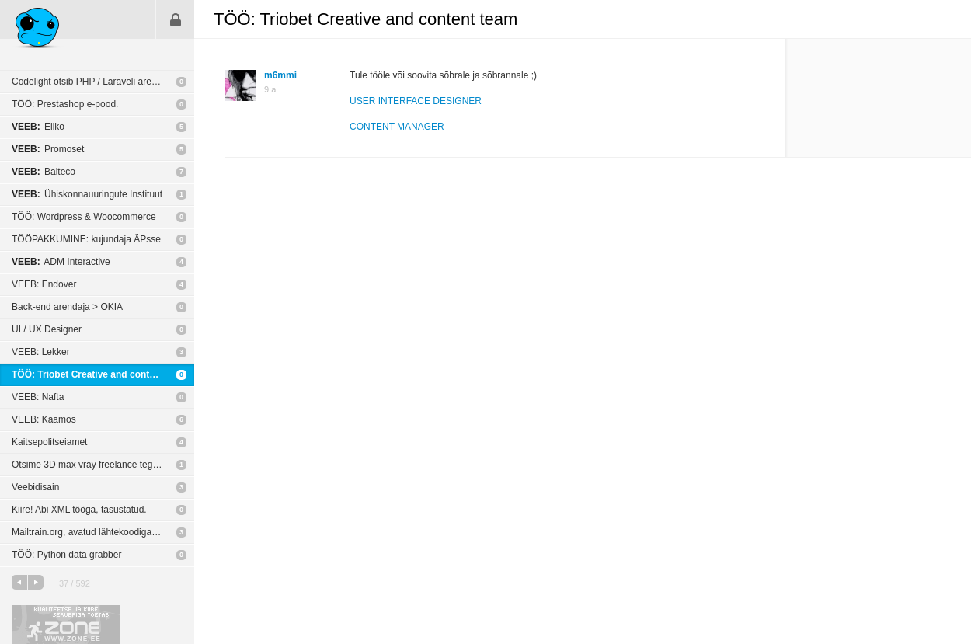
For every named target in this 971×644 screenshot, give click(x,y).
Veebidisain (35, 487)
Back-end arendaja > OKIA (67, 306)
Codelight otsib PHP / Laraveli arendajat (94, 81)
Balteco (43, 171)
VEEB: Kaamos (44, 419)
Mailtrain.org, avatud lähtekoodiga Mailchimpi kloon (103, 532)
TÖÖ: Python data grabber (66, 554)
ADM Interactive (61, 261)
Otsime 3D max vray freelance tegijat (88, 464)
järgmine (36, 582)
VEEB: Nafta (38, 397)
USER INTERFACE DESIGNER (416, 101)
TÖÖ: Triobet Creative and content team (100, 374)
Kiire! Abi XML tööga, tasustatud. (79, 509)
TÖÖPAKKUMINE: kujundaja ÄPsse (86, 239)
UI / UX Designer (47, 329)
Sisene (175, 19)
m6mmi (280, 75)
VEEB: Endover (44, 284)
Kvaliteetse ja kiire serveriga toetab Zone (66, 624)
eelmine (19, 582)
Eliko (38, 126)
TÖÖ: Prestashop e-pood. (65, 104)
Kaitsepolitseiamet (49, 442)
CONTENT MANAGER (397, 126)
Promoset (48, 149)
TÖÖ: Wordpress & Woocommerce (84, 216)
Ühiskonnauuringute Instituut (87, 194)
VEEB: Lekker (41, 351)
